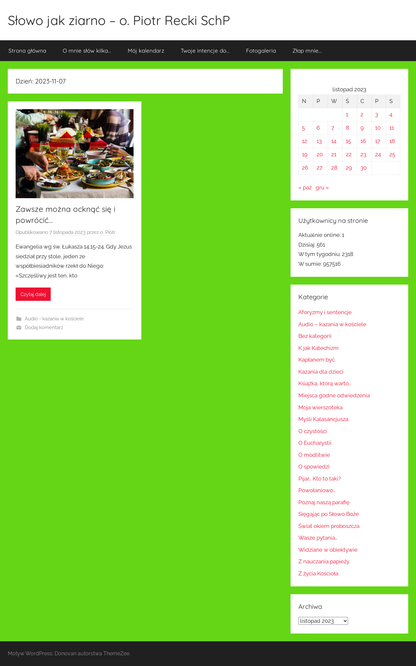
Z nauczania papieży (323, 561)
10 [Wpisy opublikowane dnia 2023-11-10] (378, 127)
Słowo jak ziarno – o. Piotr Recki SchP (119, 20)
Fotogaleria (261, 50)
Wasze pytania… (318, 537)
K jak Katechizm (318, 348)
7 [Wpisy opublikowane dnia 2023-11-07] (332, 127)
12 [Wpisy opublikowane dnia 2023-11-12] (304, 141)
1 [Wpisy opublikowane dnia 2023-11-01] (347, 114)
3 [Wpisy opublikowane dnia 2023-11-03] (376, 114)
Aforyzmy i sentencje (325, 312)
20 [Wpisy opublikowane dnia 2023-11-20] (320, 154)
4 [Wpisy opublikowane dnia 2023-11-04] (390, 114)
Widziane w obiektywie (328, 549)
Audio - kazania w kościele (54, 319)
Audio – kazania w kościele (332, 324)
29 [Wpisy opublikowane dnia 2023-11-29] (349, 167)
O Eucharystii (315, 443)
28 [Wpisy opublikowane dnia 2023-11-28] (334, 167)
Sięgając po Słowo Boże (328, 514)
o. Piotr (107, 232)
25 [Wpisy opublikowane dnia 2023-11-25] (392, 154)
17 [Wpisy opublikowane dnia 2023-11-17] (377, 141)
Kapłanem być (316, 359)
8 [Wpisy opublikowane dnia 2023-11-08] (347, 127)
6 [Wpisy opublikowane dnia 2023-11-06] (318, 127)
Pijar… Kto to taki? (319, 478)
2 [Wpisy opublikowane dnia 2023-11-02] (361, 114)
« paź (305, 187)
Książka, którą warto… (324, 383)
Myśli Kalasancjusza (323, 419)
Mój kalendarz (146, 50)
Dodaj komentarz (44, 327)
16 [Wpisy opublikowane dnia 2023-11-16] (363, 141)
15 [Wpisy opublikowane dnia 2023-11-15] (348, 141)
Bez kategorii (315, 336)
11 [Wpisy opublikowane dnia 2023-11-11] (391, 127)
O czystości (312, 431)
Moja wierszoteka (320, 407)
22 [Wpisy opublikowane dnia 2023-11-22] (349, 154)
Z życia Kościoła (318, 573)
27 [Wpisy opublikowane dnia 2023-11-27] (319, 167)
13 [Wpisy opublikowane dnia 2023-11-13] (319, 141)
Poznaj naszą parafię (323, 502)
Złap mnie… (307, 50)
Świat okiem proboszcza (328, 526)
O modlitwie (314, 455)
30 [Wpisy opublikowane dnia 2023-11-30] (363, 167)
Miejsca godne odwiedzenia (334, 395)
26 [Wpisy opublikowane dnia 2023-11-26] (305, 167)
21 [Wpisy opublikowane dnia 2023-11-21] (333, 154)
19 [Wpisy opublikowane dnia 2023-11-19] (304, 154)
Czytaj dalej (33, 294)
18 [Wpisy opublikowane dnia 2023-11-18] (392, 141)
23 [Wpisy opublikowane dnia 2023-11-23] (363, 154)
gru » (322, 187)
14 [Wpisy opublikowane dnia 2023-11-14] (333, 141)
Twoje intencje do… (205, 50)
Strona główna (27, 50)
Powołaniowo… (317, 490)
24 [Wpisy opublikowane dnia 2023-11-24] (378, 154)
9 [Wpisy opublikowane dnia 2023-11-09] (362, 127)
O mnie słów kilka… (87, 50)
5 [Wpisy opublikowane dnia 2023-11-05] (303, 127)
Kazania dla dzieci (321, 371)
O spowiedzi (314, 466)
